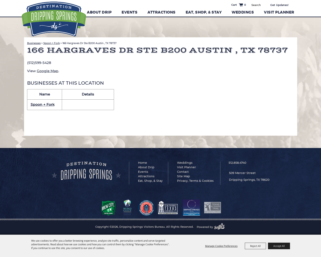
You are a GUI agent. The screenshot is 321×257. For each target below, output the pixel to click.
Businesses (34, 43)
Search (263, 4)
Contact (183, 172)
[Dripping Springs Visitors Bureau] (54, 19)
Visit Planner (279, 12)
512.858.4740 (237, 163)
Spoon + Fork (51, 43)
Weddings (243, 12)
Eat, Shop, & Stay (204, 12)
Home (142, 163)
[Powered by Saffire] (220, 227)
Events (129, 12)
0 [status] (245, 4)
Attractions (161, 12)
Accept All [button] (279, 246)
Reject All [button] (255, 246)
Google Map (47, 71)
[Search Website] (256, 5)
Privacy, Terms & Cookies (195, 181)
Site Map (183, 176)
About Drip (99, 12)
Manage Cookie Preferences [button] (221, 246)
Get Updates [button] (282, 5)
